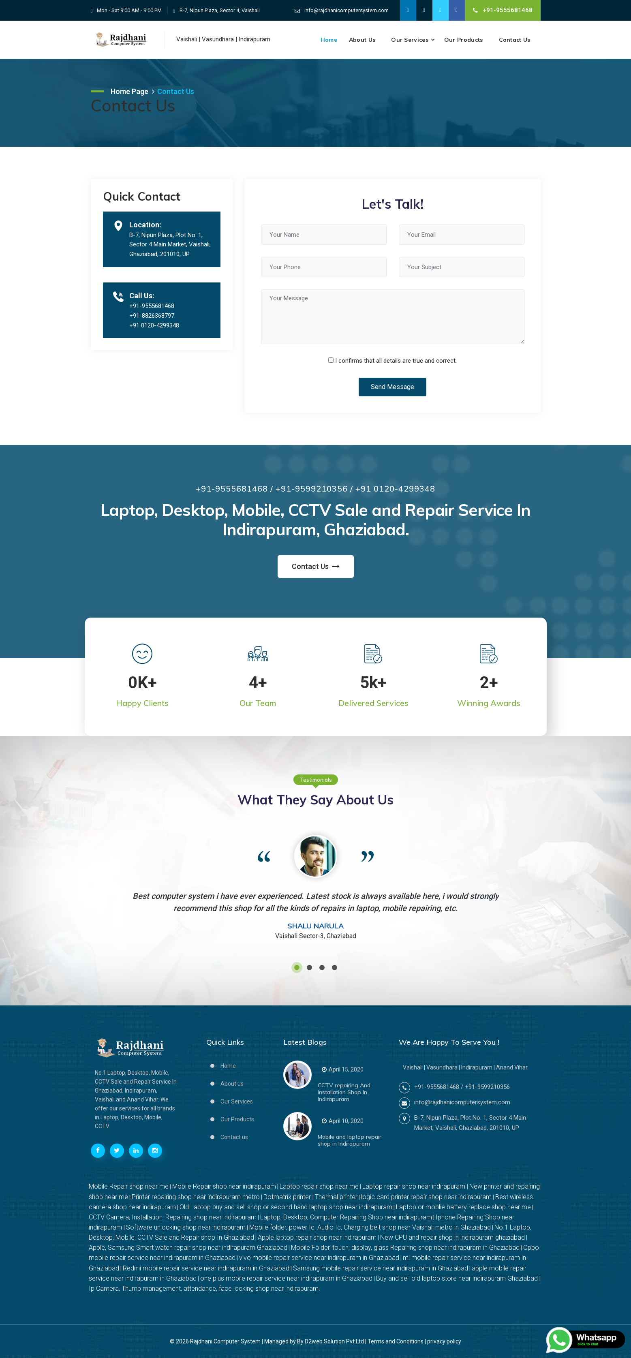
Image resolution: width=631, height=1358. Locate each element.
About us (362, 39)
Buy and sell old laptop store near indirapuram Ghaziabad (457, 1278)
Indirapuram (254, 39)
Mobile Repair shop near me (129, 1186)
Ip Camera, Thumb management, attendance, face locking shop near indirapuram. (204, 1288)
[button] (297, 967)
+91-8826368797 (151, 315)
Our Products (463, 39)
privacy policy (444, 1341)
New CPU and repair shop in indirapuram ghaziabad (452, 1237)
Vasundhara (218, 39)
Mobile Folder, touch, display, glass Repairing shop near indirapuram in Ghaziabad (405, 1247)
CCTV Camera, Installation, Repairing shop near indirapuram (173, 1217)
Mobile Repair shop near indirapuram (224, 1186)
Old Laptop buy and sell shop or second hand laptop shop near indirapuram (286, 1207)
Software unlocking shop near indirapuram (186, 1227)
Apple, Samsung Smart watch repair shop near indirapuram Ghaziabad (188, 1247)
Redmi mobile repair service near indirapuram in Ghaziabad (206, 1268)
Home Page (129, 91)
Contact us (234, 1137)
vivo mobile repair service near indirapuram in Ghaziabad (319, 1258)
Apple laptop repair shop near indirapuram (317, 1237)
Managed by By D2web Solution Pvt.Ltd (314, 1341)
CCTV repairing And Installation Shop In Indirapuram (344, 1092)
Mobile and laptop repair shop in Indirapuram (349, 1140)
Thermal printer (336, 1197)
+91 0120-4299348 (154, 325)
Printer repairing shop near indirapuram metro (196, 1197)
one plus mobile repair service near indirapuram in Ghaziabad (286, 1278)
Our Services (409, 39)
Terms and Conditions (396, 1341)
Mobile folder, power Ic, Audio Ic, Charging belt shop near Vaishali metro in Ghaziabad (370, 1227)
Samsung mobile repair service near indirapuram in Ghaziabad (380, 1268)
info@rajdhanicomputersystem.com (346, 10)
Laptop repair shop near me (319, 1186)
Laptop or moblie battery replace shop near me (463, 1207)
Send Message (392, 387)
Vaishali (186, 39)
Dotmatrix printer (287, 1197)
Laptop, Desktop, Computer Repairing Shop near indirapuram (346, 1217)
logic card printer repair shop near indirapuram (426, 1197)
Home (329, 39)
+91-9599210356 (487, 1087)
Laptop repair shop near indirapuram (414, 1186)
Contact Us (514, 39)
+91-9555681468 (503, 10)
